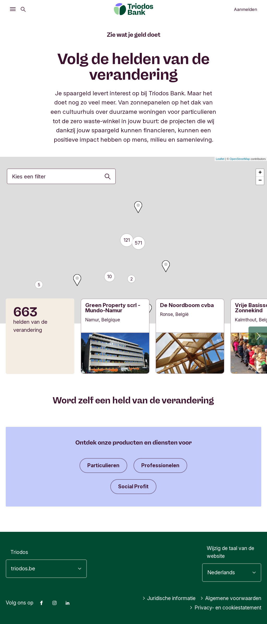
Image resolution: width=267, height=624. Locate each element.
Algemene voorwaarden (230, 598)
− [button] (260, 181)
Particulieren (103, 465)
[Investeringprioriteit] (61, 176)
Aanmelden (245, 9)
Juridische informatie (169, 598)
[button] (257, 335)
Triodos (19, 552)
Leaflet (220, 158)
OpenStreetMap (240, 158)
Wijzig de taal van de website (230, 552)
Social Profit (133, 486)
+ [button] (260, 173)
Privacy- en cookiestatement (225, 607)
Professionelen (160, 465)
